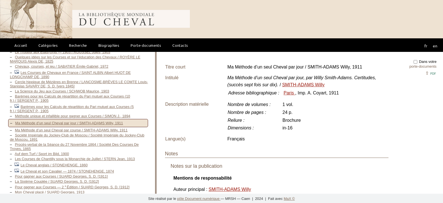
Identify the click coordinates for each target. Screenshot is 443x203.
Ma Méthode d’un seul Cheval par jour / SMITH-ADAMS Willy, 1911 (69, 123)
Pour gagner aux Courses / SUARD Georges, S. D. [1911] (61, 176)
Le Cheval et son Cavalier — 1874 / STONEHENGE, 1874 (67, 171)
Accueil (20, 45)
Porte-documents (146, 45)
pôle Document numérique (199, 199)
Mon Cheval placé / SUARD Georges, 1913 (49, 192)
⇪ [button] (430, 73)
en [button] (435, 45)
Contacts (180, 45)
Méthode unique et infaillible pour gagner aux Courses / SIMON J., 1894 (72, 116)
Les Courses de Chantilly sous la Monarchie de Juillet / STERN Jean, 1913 (75, 159)
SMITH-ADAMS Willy (303, 84)
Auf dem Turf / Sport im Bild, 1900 (42, 154)
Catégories (48, 45)
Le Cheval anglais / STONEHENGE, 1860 (54, 165)
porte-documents (423, 66)
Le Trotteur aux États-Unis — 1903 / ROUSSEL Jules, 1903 (62, 52)
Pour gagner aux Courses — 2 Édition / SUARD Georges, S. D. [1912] (72, 187)
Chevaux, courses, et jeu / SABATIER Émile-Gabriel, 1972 (61, 66)
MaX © (289, 199)
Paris (289, 93)
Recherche (78, 45)
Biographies (108, 45)
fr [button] (425, 45)
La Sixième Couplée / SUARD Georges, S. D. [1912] (57, 181)
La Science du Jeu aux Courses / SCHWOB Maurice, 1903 (62, 91)
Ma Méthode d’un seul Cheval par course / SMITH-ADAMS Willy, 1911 (71, 130)
